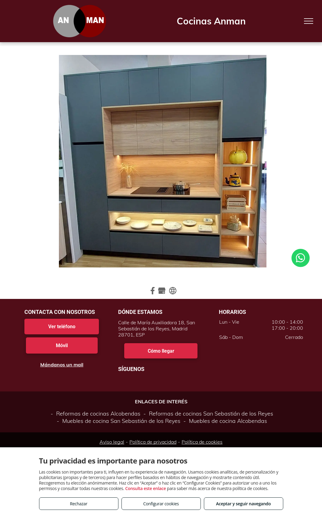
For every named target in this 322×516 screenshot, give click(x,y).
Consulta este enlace (145, 488)
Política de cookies (202, 442)
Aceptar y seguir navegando (243, 504)
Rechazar (78, 504)
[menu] (309, 21)
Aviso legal (111, 442)
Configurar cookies (161, 504)
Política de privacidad (152, 442)
